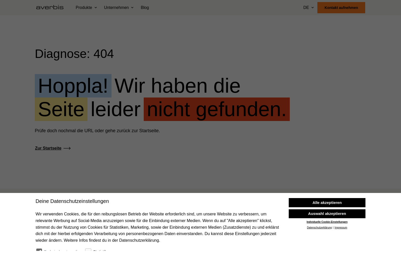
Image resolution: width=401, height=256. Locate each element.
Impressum (341, 243)
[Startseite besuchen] (52, 8)
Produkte (84, 7)
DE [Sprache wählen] (306, 7)
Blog (145, 7)
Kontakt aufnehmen (341, 8)
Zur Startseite (48, 148)
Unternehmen (116, 7)
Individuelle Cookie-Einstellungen (327, 238)
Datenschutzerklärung (319, 243)
